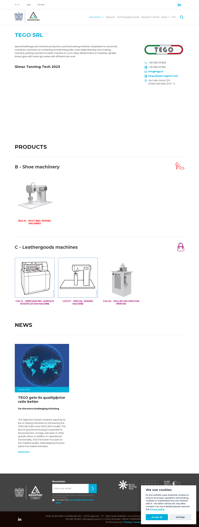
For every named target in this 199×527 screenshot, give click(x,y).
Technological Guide (128, 17)
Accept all (157, 517)
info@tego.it (155, 71)
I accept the (74, 501)
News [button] (165, 17)
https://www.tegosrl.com (163, 76)
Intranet (41, 4)
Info (174, 17)
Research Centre (150, 17)
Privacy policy (157, 509)
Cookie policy (140, 522)
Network (110, 17)
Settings (180, 517)
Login (28, 4)
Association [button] (95, 17)
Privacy (128, 522)
